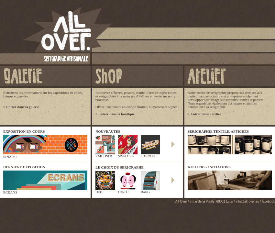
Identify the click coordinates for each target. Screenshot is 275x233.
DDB (105, 190)
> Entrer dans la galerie (21, 107)
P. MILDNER (105, 154)
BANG (150, 190)
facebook (268, 201)
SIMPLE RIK (128, 154)
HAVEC (128, 190)
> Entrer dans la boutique (115, 114)
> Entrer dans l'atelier (204, 114)
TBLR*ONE (150, 154)
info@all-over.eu (247, 201)
